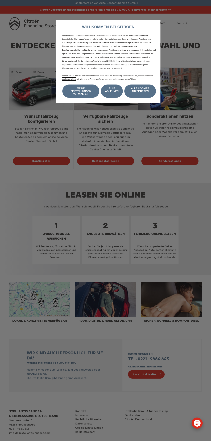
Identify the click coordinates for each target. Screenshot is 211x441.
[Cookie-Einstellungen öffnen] (197, 423)
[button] (81, 91)
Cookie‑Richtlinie (69, 79)
